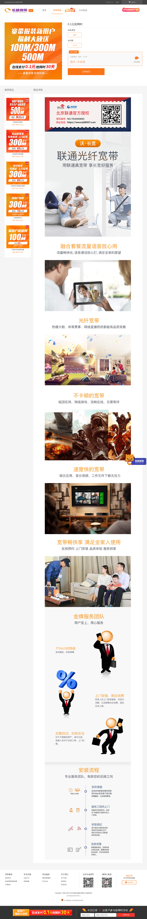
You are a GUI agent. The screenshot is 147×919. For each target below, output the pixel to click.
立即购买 (86, 72)
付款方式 (26, 878)
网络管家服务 (46, 878)
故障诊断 (26, 881)
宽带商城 (57, 10)
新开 (74, 35)
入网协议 (8, 884)
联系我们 (63, 881)
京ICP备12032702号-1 (73, 896)
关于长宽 (63, 878)
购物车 (132, 2)
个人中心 (109, 2)
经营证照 (63, 884)
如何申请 (8, 878)
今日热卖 (83, 10)
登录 (117, 2)
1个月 (75, 45)
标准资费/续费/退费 (11, 881)
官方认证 (45, 881)
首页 (44, 10)
